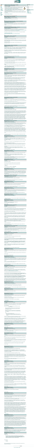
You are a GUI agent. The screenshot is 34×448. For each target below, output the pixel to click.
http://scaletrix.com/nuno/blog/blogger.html (11, 195)
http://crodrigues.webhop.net (10, 294)
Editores (17, 447)
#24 (12, 249)
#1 (16, 17)
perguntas (2, 14)
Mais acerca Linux (29, 12)
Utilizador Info (5, 22)
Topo (14, 447)
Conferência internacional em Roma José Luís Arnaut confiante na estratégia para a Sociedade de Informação (12, 33)
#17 (15, 176)
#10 (14, 226)
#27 (14, 328)
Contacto (19, 447)
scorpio (9, 5)
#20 (13, 151)
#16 (13, 136)
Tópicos (1, 7)
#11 (12, 233)
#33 (13, 169)
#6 (12, 73)
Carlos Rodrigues (7, 300)
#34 (13, 182)
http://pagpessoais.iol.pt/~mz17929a (10, 108)
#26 (12, 200)
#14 (13, 121)
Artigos (1, 9)
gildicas (1, 12)
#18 (13, 188)
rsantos (5, 7)
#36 (13, 428)
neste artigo (19, 29)
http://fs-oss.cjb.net (9, 28)
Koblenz (13, 9)
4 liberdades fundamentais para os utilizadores (13, 270)
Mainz (8, 9)
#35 (13, 282)
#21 (14, 302)
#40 (13, 393)
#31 (13, 415)
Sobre (1, 6)
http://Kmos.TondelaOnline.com (10, 22)
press (1, 15)
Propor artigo (2, 10)
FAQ (15, 447)
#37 (12, 289)
